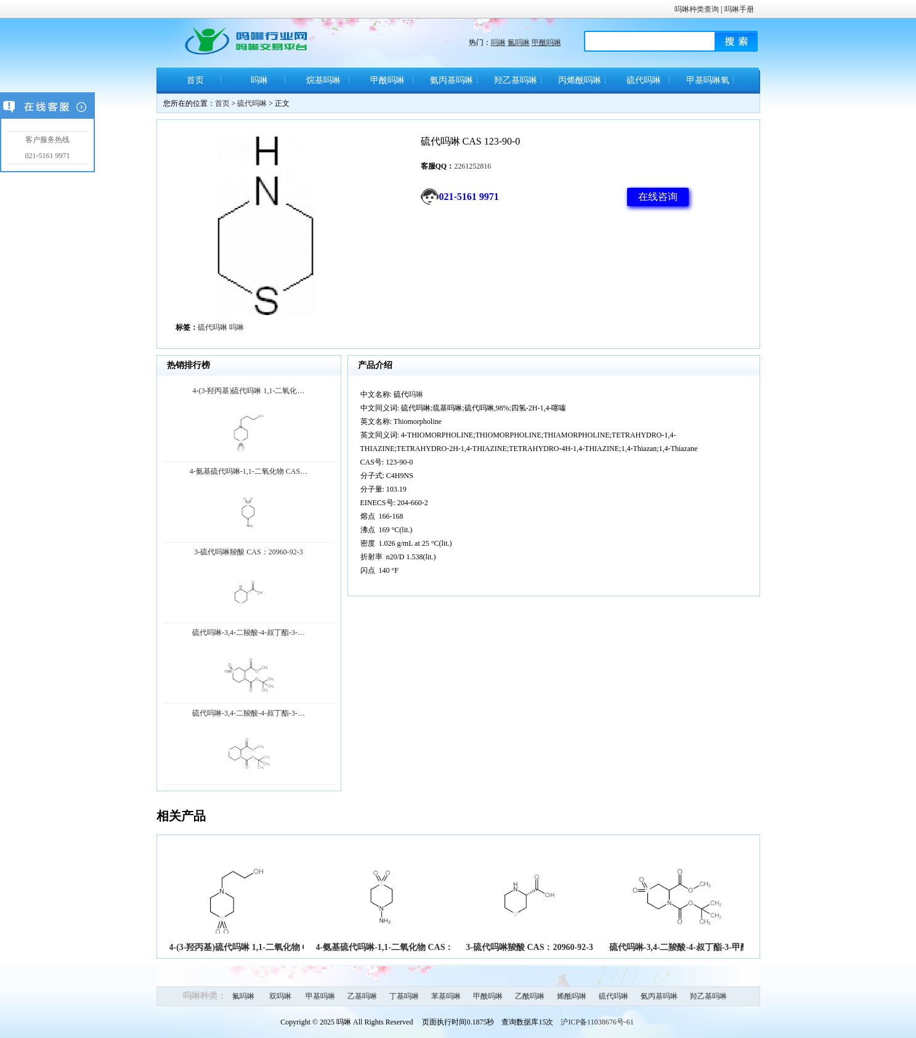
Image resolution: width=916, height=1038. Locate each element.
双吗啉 (280, 996)
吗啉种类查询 (697, 9)
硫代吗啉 (643, 80)
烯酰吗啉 (571, 996)
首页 (195, 80)
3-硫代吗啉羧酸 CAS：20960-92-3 (529, 947)
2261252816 (472, 166)
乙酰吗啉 (530, 996)
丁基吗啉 (404, 996)
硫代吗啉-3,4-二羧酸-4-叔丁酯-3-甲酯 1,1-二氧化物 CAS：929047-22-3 (740, 947)
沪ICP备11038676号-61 (597, 1022)
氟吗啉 (519, 42)
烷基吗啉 (323, 80)
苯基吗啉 (446, 996)
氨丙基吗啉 (451, 80)
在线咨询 (658, 196)
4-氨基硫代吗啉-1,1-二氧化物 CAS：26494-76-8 (405, 947)
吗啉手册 (739, 9)
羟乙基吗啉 (515, 80)
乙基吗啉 (362, 996)
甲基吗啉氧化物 (707, 85)
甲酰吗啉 (546, 42)
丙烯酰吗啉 (579, 80)
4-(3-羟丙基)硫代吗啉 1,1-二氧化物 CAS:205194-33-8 (268, 947)
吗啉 (498, 42)
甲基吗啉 (320, 996)
